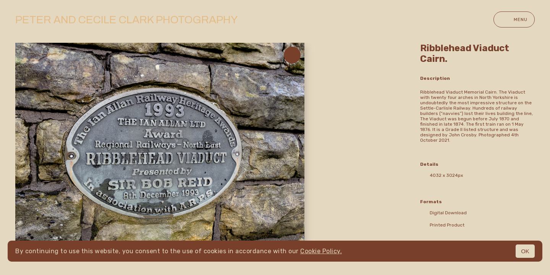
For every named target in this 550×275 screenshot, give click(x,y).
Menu (514, 19)
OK (525, 251)
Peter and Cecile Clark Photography (126, 20)
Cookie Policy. (321, 251)
